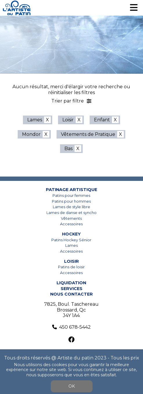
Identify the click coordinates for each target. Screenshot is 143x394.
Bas (68, 148)
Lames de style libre (71, 207)
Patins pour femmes (71, 195)
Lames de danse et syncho (71, 213)
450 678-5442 (75, 327)
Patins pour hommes (71, 201)
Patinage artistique (71, 189)
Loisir (68, 120)
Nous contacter (71, 294)
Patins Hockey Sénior (71, 240)
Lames (34, 120)
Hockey (71, 234)
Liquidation (71, 282)
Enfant (102, 120)
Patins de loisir (71, 267)
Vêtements (71, 218)
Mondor (31, 134)
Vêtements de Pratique (88, 134)
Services (71, 288)
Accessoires (71, 224)
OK (71, 386)
